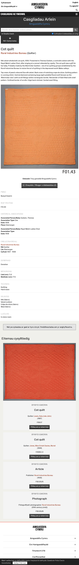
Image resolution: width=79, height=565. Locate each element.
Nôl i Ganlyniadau (10, 39)
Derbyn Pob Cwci (20, 563)
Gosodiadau (6, 563)
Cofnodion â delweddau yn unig (66, 34)
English (75, 2)
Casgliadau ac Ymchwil (13, 14)
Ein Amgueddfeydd (9, 7)
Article (39, 469)
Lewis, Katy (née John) (42, 416)
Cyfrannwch (6, 3)
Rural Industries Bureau (13, 53)
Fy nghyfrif (74, 6)
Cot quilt (39, 409)
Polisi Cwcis (59, 560)
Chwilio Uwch (8, 34)
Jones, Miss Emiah (37, 446)
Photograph (39, 498)
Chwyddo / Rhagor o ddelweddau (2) (39, 185)
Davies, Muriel (50, 446)
